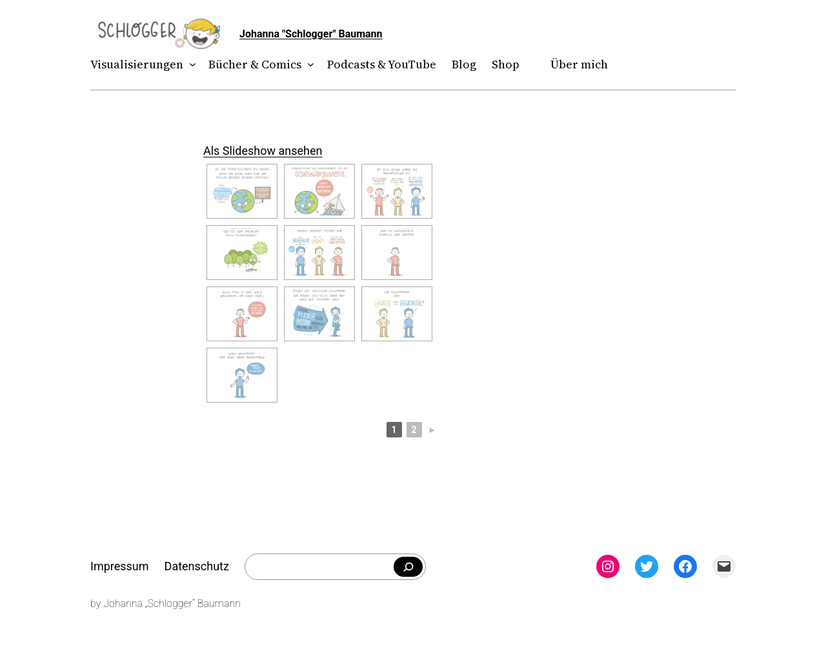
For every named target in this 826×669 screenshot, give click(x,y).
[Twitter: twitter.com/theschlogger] (646, 566)
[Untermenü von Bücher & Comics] (308, 64)
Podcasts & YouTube (381, 64)
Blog (464, 64)
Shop (505, 64)
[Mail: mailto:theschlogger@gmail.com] (724, 566)
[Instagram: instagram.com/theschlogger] (608, 566)
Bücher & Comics (254, 64)
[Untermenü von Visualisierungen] (190, 64)
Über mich (579, 64)
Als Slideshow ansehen (262, 150)
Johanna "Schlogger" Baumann (311, 34)
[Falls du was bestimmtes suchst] (408, 567)
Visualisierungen (136, 64)
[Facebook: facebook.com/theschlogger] (685, 566)
